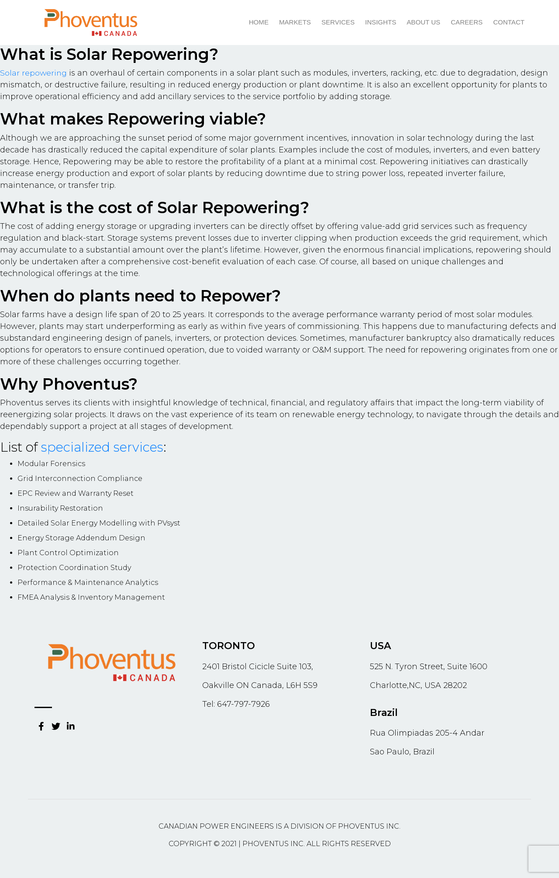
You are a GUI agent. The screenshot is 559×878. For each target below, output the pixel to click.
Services (338, 22)
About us (424, 22)
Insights (381, 22)
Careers (467, 22)
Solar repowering (34, 73)
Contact (508, 22)
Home (260, 22)
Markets (296, 22)
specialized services (103, 447)
